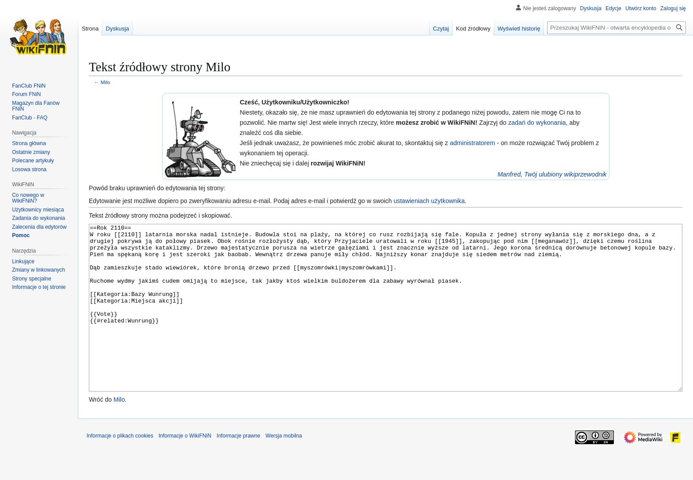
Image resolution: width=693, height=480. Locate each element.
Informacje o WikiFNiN (185, 469)
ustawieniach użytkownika (429, 200)
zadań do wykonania (537, 122)
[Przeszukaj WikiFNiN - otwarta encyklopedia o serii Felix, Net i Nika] (616, 27)
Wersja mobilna (284, 469)
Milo (105, 82)
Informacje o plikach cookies (120, 469)
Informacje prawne (238, 469)
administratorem (472, 142)
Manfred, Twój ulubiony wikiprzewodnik (552, 174)
